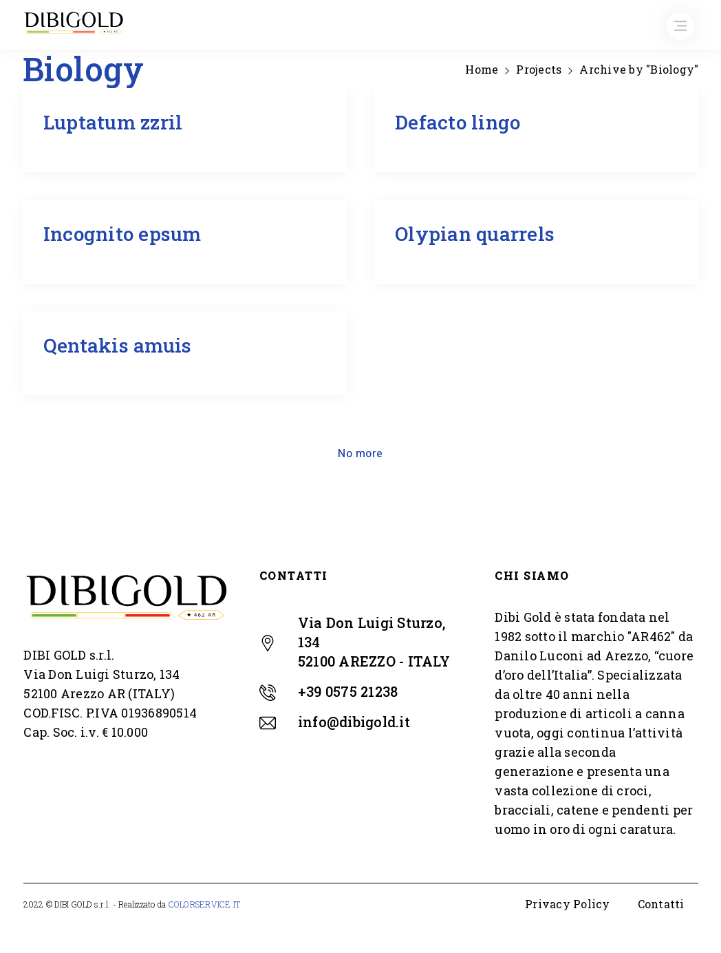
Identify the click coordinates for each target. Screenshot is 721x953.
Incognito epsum (122, 234)
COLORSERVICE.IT (205, 904)
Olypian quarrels (475, 234)
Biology (69, 145)
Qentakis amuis (117, 345)
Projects (538, 69)
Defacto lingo (457, 122)
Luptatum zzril (113, 122)
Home (481, 69)
